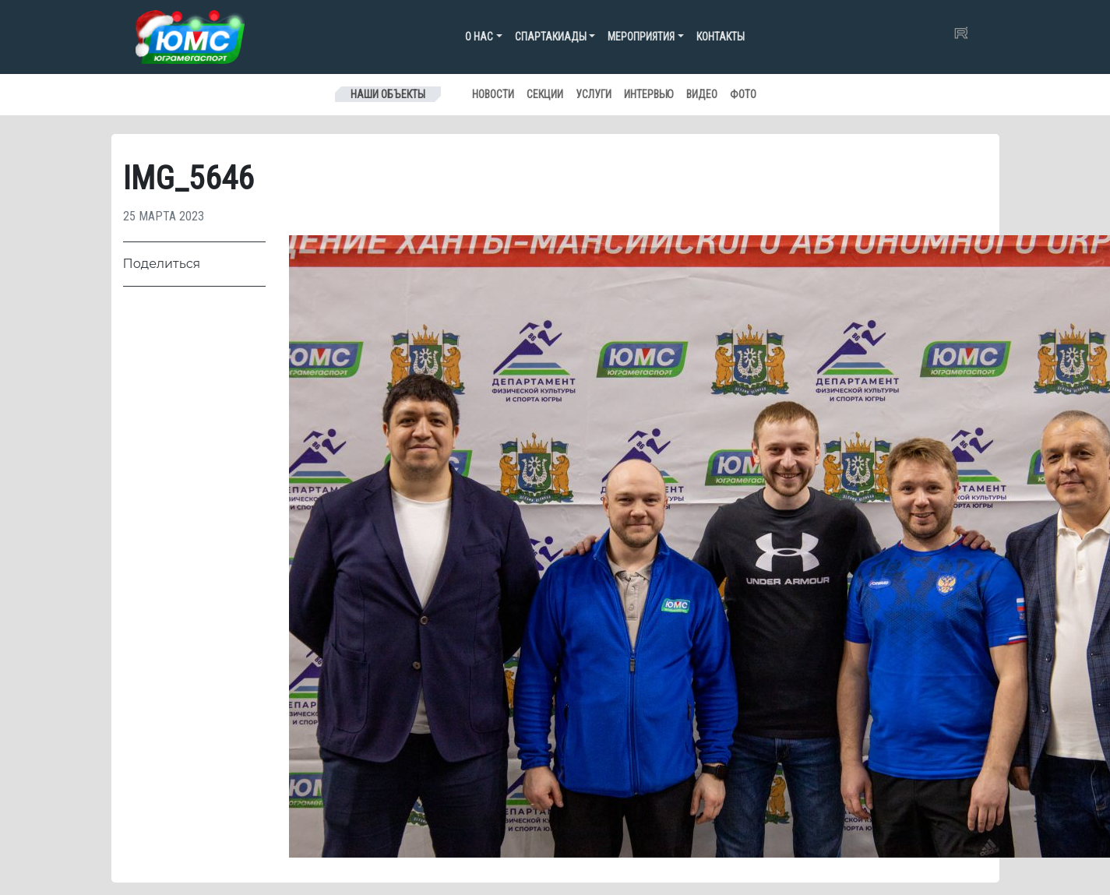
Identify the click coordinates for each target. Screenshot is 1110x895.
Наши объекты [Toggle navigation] (388, 94)
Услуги (593, 94)
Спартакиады (551, 36)
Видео (701, 94)
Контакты (720, 36)
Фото (743, 94)
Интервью (649, 94)
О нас (479, 36)
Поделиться (162, 263)
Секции (545, 94)
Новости (493, 94)
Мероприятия (641, 36)
